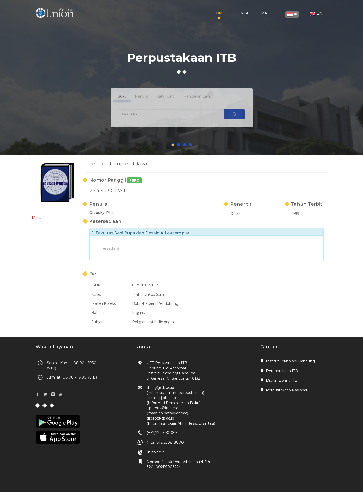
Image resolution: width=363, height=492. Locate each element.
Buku (122, 100)
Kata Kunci (165, 100)
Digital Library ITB (281, 380)
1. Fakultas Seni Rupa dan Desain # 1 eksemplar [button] (140, 233)
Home (219, 13)
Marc (36, 217)
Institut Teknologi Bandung (290, 361)
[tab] (206, 231)
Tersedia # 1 (111, 248)
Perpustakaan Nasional (286, 390)
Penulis (141, 100)
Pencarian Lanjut (199, 100)
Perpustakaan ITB (282, 371)
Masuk (268, 13)
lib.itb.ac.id (156, 452)
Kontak (243, 13)
